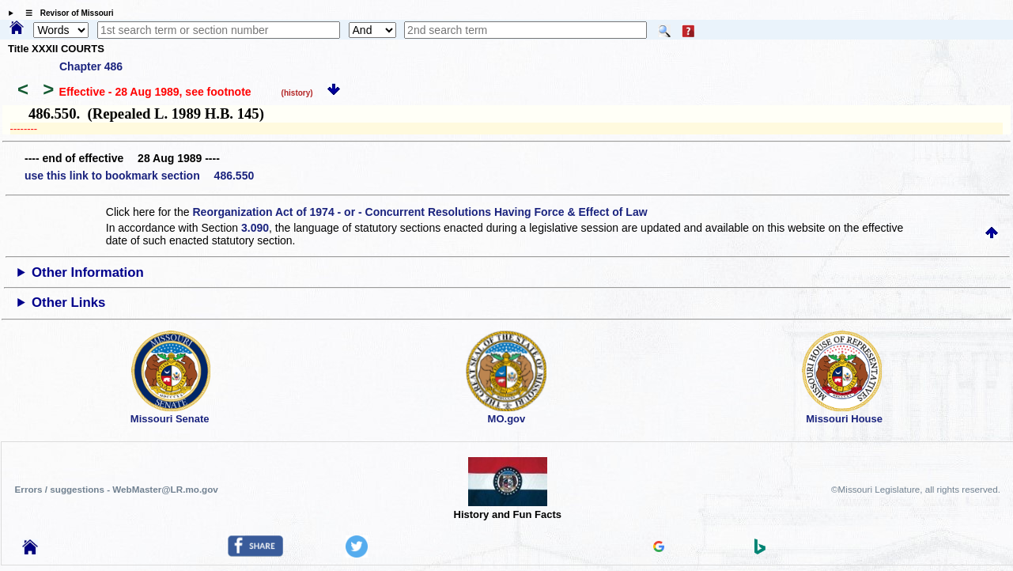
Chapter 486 (91, 66)
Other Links (68, 302)
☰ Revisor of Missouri (65, 13)
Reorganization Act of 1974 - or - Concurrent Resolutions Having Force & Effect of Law (419, 212)
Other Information (88, 272)
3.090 (255, 227)
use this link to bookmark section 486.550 (139, 175)
